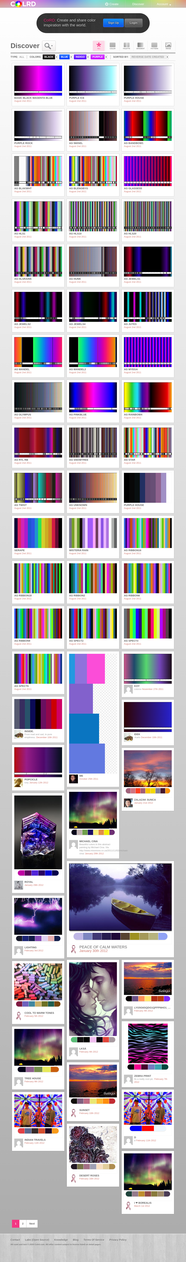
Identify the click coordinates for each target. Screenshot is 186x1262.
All (99, 46)
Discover (138, 4)
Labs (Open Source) (37, 1239)
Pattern (154, 46)
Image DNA (168, 46)
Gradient (141, 46)
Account (162, 4)
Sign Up (113, 22)
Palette (127, 46)
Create (114, 4)
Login (133, 22)
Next (32, 1223)
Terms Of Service (94, 1239)
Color (113, 46)
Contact (15, 1239)
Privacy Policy (118, 1239)
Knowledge (61, 1239)
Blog (75, 1239)
